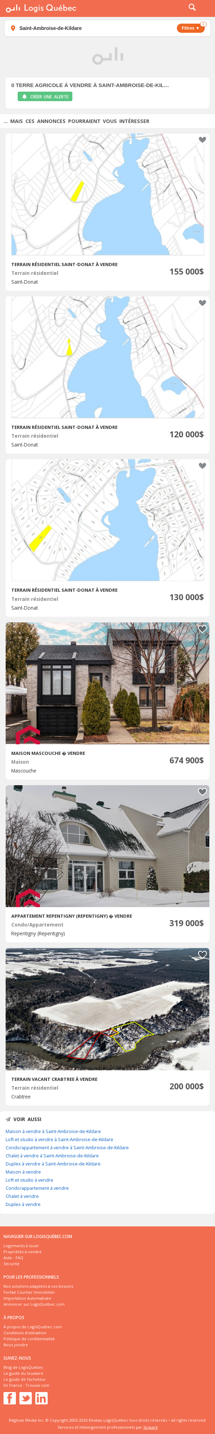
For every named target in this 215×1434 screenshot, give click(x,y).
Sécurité (11, 1263)
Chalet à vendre (22, 1196)
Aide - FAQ (13, 1257)
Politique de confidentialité (29, 1338)
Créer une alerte (45, 97)
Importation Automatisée (27, 1298)
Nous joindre (16, 1344)
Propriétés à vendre (23, 1251)
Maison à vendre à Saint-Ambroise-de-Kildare (53, 1131)
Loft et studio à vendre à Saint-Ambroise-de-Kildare (59, 1139)
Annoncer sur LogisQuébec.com (34, 1304)
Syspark (150, 1427)
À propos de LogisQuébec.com (33, 1326)
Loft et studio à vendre (29, 1180)
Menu (205, 8)
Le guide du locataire (23, 1373)
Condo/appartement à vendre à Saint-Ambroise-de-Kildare (67, 1147)
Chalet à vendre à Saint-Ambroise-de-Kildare (52, 1155)
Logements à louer (21, 1245)
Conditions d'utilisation (25, 1332)
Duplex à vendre (23, 1204)
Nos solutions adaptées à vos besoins (38, 1286)
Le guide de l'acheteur (25, 1379)
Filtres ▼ (193, 27)
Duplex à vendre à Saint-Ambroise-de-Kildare (53, 1164)
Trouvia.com (37, 1385)
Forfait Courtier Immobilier (29, 1292)
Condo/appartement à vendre (37, 1188)
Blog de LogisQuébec (23, 1367)
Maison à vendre (23, 1172)
